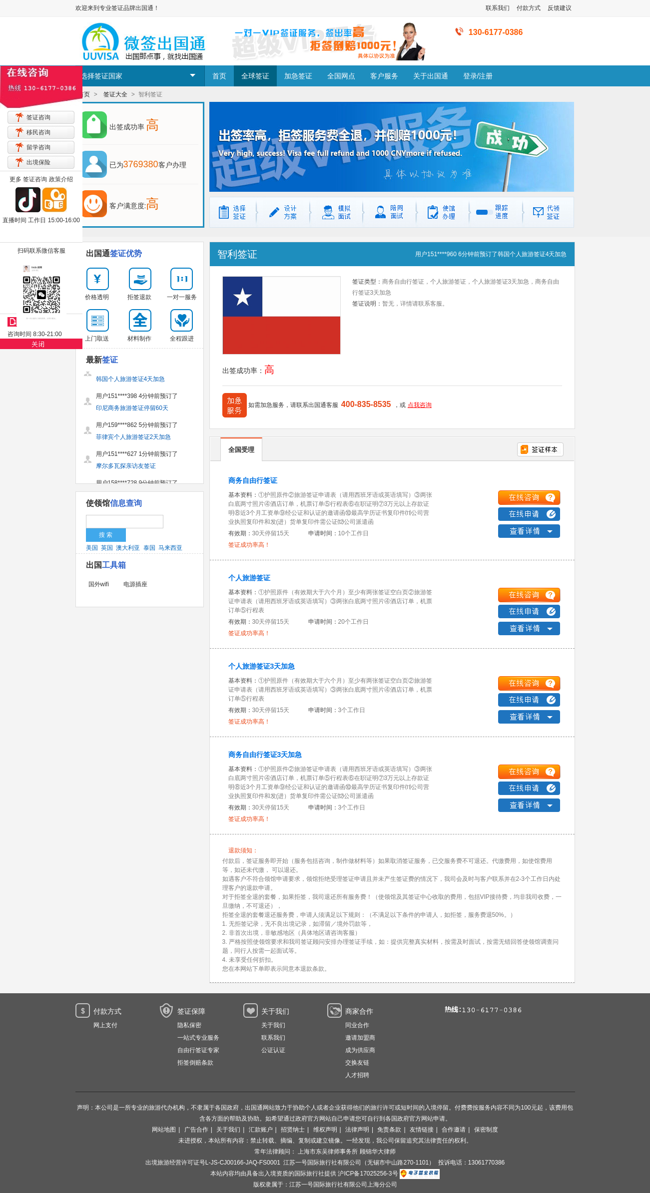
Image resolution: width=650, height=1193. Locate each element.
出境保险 (38, 162)
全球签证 (255, 76)
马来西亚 (170, 547)
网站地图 (164, 1129)
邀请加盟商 (360, 1037)
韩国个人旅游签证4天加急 (532, 254)
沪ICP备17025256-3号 (368, 1173)
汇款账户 (261, 1129)
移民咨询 (38, 132)
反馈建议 (560, 7)
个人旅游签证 (249, 578)
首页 (219, 76)
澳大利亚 (128, 547)
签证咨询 (38, 117)
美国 (92, 547)
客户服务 (384, 76)
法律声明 (357, 1129)
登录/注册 (478, 76)
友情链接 (422, 1129)
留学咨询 (38, 147)
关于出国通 (430, 76)
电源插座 (135, 584)
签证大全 (115, 94)
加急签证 (298, 76)
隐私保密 (189, 1025)
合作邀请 (454, 1129)
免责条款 (389, 1129)
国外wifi (98, 584)
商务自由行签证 (252, 480)
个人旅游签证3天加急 (261, 666)
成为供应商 (360, 1050)
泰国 (149, 547)
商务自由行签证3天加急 (265, 755)
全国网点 (341, 76)
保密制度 (486, 1129)
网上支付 (105, 1025)
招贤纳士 (293, 1129)
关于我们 (273, 1025)
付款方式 (529, 7)
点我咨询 (420, 404)
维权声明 (325, 1129)
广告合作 (196, 1129)
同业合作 (357, 1025)
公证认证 (273, 1050)
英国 (107, 547)
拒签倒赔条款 (195, 1062)
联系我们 (498, 7)
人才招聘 (357, 1075)
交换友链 (357, 1062)
